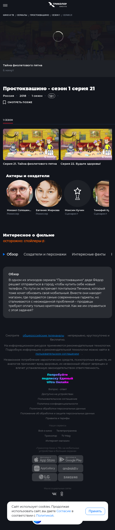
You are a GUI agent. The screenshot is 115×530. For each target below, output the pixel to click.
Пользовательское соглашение (57, 398)
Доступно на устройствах (57, 393)
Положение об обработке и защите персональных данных (57, 413)
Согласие (63, 511)
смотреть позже (17, 102)
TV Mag (66, 435)
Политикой (44, 515)
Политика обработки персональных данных (58, 408)
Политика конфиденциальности (57, 403)
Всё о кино (45, 430)
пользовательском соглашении (57, 353)
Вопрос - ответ (57, 389)
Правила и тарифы (58, 418)
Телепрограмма (66, 430)
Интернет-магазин (58, 440)
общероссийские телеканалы (43, 335)
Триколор (51, 435)
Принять (95, 511)
